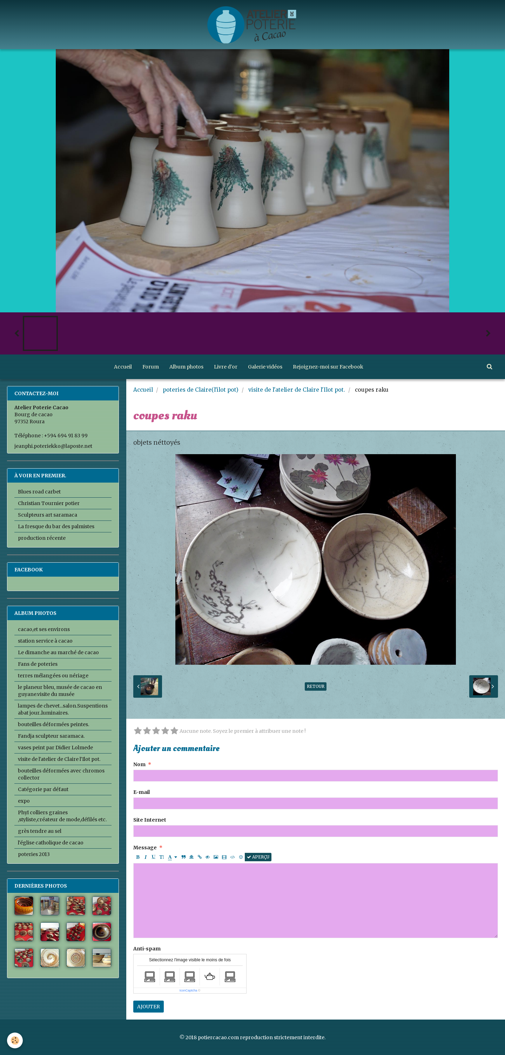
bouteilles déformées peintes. (53, 724)
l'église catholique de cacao (50, 843)
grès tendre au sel (39, 831)
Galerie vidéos (265, 367)
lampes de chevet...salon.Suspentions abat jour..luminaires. (63, 709)
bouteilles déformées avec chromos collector (61, 774)
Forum (150, 367)
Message (145, 847)
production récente (42, 538)
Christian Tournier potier (49, 503)
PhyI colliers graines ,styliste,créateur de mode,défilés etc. (62, 816)
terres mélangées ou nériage (53, 675)
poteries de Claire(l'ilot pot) (200, 389)
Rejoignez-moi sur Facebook (328, 367)
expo (24, 801)
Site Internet (149, 820)
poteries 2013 (34, 854)
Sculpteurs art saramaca (47, 515)
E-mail (141, 792)
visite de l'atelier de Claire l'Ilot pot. (296, 389)
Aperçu (258, 857)
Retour (315, 686)
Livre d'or (225, 367)
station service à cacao (45, 641)
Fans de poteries (38, 664)
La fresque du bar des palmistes (56, 526)
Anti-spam (147, 948)
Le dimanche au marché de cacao (58, 652)
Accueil (123, 367)
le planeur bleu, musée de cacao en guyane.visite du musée (60, 690)
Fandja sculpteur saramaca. (51, 736)
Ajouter (148, 1006)
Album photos (186, 367)
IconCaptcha (188, 990)
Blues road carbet (39, 492)
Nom (139, 764)
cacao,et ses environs (44, 629)
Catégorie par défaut (43, 789)
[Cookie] (15, 1040)
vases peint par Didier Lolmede (55, 747)
